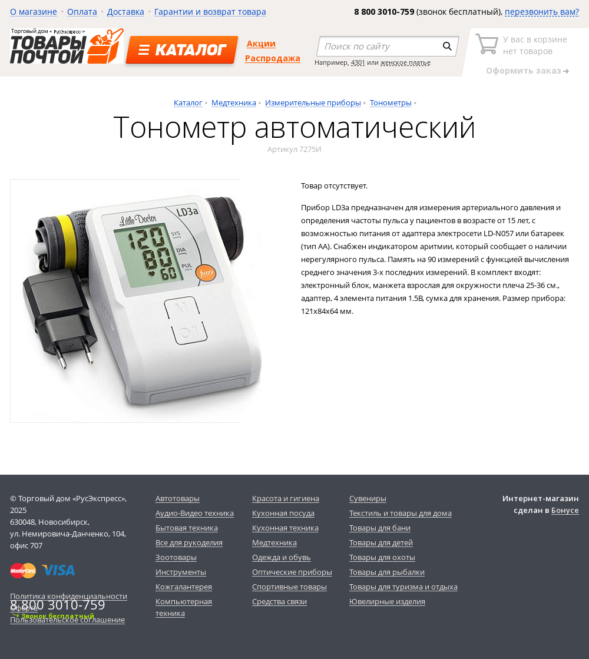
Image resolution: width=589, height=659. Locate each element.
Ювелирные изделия (387, 601)
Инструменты (180, 572)
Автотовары (177, 498)
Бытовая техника (186, 527)
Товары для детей (381, 542)
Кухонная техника (285, 527)
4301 (358, 62)
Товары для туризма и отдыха (403, 586)
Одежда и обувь (281, 557)
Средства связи (279, 601)
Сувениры (367, 498)
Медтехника (233, 102)
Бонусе (565, 510)
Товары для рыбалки (387, 572)
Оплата (82, 11)
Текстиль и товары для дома (400, 513)
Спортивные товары (289, 586)
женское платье (405, 62)
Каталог (188, 102)
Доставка (125, 11)
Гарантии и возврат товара (210, 11)
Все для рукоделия (189, 542)
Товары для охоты (382, 557)
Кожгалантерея (183, 586)
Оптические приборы (292, 572)
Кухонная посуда (283, 513)
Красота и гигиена (285, 498)
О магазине (33, 11)
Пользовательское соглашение (67, 619)
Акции (261, 43)
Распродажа (272, 58)
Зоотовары (176, 557)
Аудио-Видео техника (194, 513)
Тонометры (391, 102)
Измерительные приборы (313, 102)
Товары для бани (380, 527)
